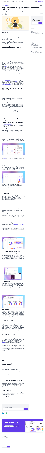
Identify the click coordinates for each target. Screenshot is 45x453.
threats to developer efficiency (10, 79)
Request (9, 446)
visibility (6, 66)
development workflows (7, 124)
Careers (22, 1)
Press (35, 440)
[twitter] (2, 413)
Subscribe (25, 409)
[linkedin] (3, 413)
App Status (14, 441)
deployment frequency (8, 113)
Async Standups (22, 439)
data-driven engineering (14, 96)
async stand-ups (19, 259)
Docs (35, 438)
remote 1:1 (10, 71)
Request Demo (41, 1)
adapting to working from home (6, 84)
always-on (16, 81)
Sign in (36, 1)
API (20, 441)
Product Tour (14, 439)
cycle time (4, 158)
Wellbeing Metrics (22, 438)
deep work (8, 231)
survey (8, 216)
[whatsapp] (6, 413)
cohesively (3, 342)
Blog (19, 1)
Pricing (16, 1)
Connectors (12, 1)
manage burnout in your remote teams (18, 224)
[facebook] (5, 413)
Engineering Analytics (5, 5)
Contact (36, 439)
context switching (8, 80)
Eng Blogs (14, 440)
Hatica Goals (21, 440)
